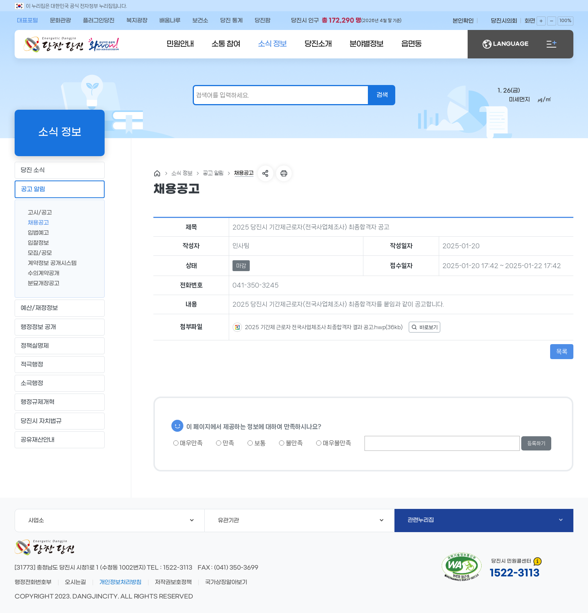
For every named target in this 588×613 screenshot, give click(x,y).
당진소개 (318, 44)
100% (566, 20)
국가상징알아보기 (226, 582)
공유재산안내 (59, 439)
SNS (265, 173)
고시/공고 (37, 212)
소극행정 (59, 383)
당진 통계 (231, 20)
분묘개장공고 (40, 283)
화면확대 (541, 20)
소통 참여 (226, 44)
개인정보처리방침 (120, 582)
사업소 (111, 520)
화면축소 (551, 20)
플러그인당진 (98, 20)
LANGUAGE (505, 44)
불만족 (291, 443)
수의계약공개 (40, 273)
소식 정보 (272, 44)
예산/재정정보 (59, 308)
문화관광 (60, 20)
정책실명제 (59, 345)
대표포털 (27, 20)
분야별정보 (366, 44)
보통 (257, 443)
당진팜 (262, 20)
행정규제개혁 (59, 402)
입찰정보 (35, 242)
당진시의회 (504, 21)
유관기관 (301, 520)
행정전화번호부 (33, 582)
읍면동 (411, 44)
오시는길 (75, 582)
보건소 (200, 20)
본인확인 (463, 21)
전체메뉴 (551, 44)
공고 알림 (59, 189)
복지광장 (136, 20)
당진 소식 (59, 170)
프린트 (284, 173)
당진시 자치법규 (41, 421)
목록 (561, 351)
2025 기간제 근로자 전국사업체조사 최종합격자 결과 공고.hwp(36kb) (323, 327)
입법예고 (35, 232)
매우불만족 (333, 443)
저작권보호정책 (173, 582)
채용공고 (35, 222)
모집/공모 (37, 253)
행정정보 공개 (59, 327)
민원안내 (180, 44)
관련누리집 (485, 520)
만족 (225, 443)
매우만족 (187, 443)
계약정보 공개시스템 (49, 263)
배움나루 (169, 20)
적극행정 (59, 364)
